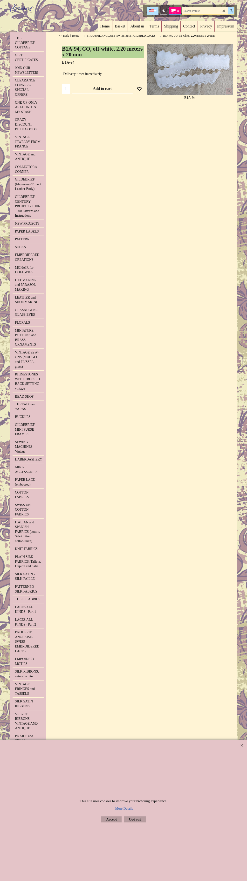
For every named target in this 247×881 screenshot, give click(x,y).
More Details (124, 808)
